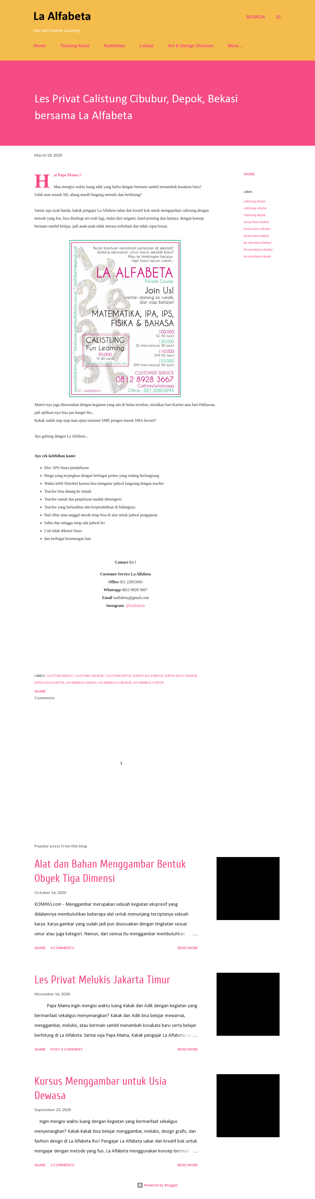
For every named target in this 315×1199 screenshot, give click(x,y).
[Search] (255, 17)
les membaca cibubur (258, 250)
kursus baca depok (256, 236)
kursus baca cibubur (257, 229)
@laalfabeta (135, 605)
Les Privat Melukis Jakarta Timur (102, 980)
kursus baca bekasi (256, 222)
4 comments (62, 948)
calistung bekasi (254, 201)
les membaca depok (257, 257)
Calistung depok (254, 215)
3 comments (62, 1165)
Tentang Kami (74, 45)
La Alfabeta (62, 17)
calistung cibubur (255, 208)
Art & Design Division (190, 45)
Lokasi (147, 45)
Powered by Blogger (157, 1185)
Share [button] (249, 174)
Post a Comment (66, 1049)
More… (235, 45)
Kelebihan (114, 45)
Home (39, 45)
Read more (187, 948)
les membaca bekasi (257, 243)
